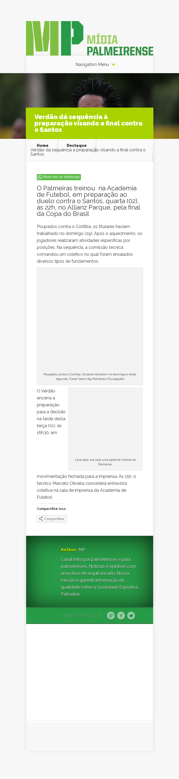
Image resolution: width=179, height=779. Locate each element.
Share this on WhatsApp (61, 177)
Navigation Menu (92, 64)
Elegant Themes (95, 765)
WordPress (143, 765)
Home (43, 145)
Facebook (121, 616)
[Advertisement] (89, 672)
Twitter (131, 616)
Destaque (77, 145)
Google (111, 616)
